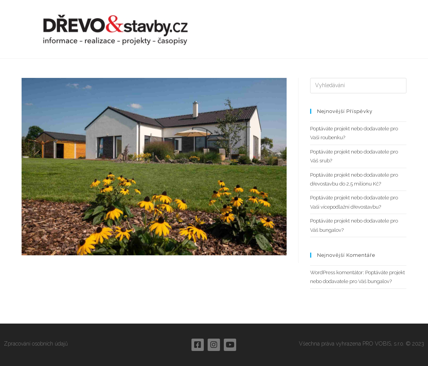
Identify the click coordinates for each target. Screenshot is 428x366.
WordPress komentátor (336, 272)
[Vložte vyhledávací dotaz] (358, 85)
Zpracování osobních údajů (36, 344)
